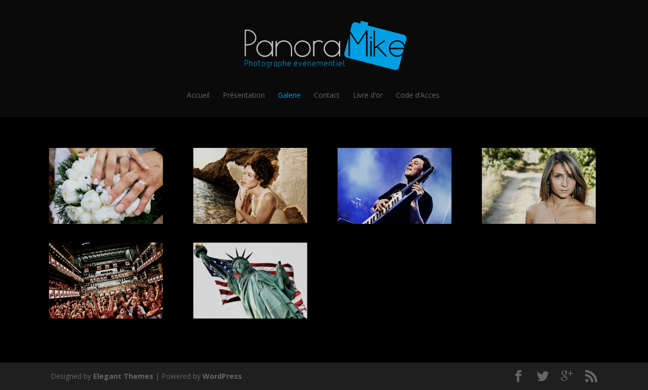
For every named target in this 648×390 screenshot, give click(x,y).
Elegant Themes (123, 376)
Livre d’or (368, 95)
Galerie (289, 95)
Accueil (198, 95)
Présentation (244, 95)
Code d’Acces (417, 95)
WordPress (222, 376)
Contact (327, 95)
